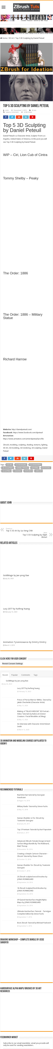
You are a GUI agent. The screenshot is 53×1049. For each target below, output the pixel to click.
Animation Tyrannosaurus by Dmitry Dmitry (24, 642)
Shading (17, 471)
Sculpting (7, 471)
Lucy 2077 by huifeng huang (16, 608)
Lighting (35, 468)
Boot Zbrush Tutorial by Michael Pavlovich (34, 923)
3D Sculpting (8, 468)
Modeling (46, 468)
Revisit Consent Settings (12, 664)
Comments (25, 675)
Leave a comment (12, 112)
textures (28, 471)
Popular (14, 675)
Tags (35, 675)
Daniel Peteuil (22, 468)
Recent (5, 675)
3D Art (11, 38)
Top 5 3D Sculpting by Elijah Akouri (32, 535)
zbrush (39, 471)
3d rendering (35, 465)
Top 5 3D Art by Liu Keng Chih (20, 530)
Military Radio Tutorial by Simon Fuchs (32, 806)
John (7, 110)
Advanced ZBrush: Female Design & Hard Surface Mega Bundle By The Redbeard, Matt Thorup (33, 843)
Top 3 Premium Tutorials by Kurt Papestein (34, 829)
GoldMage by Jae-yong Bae (16, 575)
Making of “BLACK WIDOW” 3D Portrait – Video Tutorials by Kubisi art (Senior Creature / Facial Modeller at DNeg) (33, 713)
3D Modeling (21, 465)
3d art (9, 465)
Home (3, 38)
